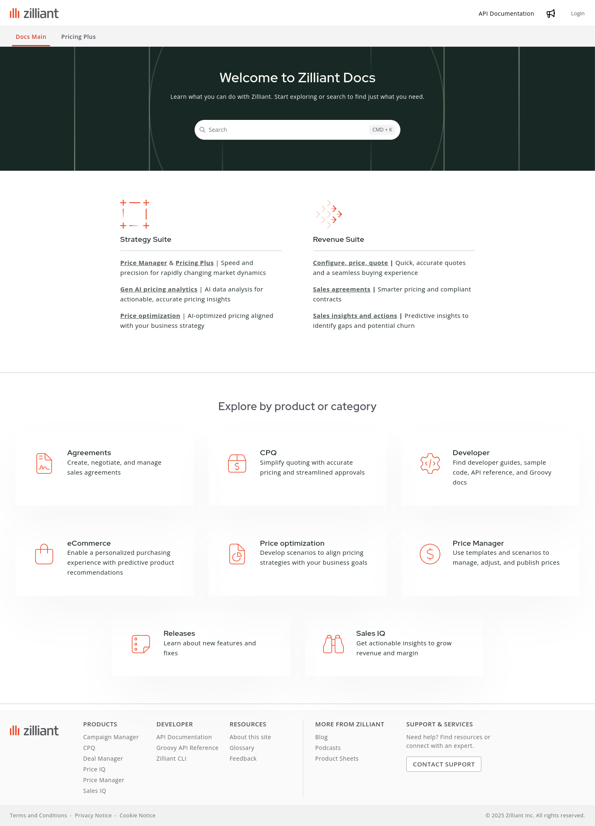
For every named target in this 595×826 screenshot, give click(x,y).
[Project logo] (34, 13)
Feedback (243, 758)
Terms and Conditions (38, 815)
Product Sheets (337, 758)
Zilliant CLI (171, 758)
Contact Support (444, 764)
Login (578, 13)
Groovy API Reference (187, 748)
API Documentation (184, 737)
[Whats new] (550, 13)
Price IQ (94, 769)
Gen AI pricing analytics (159, 289)
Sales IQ (94, 791)
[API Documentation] (507, 13)
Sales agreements (342, 289)
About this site (250, 737)
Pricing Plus (195, 262)
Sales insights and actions (355, 315)
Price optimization (150, 315)
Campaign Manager (111, 737)
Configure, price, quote (350, 262)
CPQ (89, 748)
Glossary (242, 748)
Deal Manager (103, 758)
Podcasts (328, 748)
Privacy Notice (93, 815)
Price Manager (143, 262)
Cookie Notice (137, 815)
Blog (321, 737)
